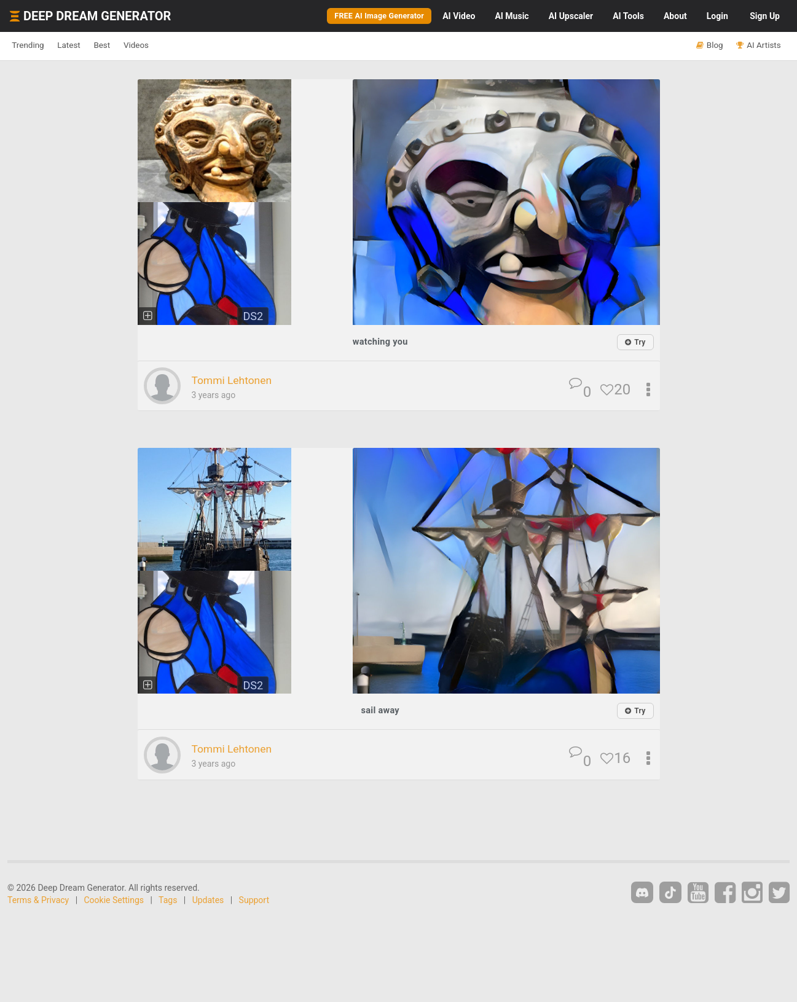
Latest (87, 45)
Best (131, 45)
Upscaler (571, 16)
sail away (380, 709)
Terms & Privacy (38, 899)
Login (717, 16)
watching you (380, 341)
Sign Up (765, 16)
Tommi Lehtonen (240, 379)
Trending (34, 45)
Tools (628, 16)
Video (458, 16)
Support (254, 899)
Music (511, 16)
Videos (176, 45)
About (675, 16)
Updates (208, 899)
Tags (168, 899)
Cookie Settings (114, 899)
